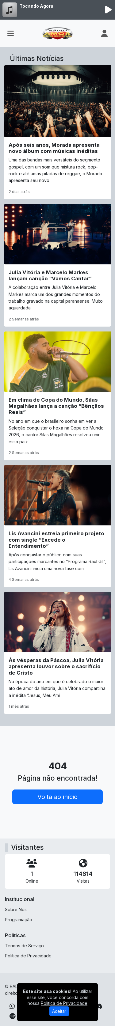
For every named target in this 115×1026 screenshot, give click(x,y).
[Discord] (98, 1006)
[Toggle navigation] (10, 33)
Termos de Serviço (24, 945)
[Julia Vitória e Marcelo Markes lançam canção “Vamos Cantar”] (57, 265)
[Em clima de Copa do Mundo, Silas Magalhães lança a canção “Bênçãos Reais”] (57, 395)
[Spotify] (12, 1016)
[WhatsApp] (12, 1006)
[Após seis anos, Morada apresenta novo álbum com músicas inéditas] (57, 132)
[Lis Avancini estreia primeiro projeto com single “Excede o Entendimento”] (57, 526)
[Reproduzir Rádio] (108, 9)
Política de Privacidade (28, 955)
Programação (18, 919)
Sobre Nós (16, 909)
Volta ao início (57, 797)
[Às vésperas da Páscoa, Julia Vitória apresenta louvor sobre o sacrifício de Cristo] (57, 653)
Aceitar (59, 1011)
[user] (104, 33)
